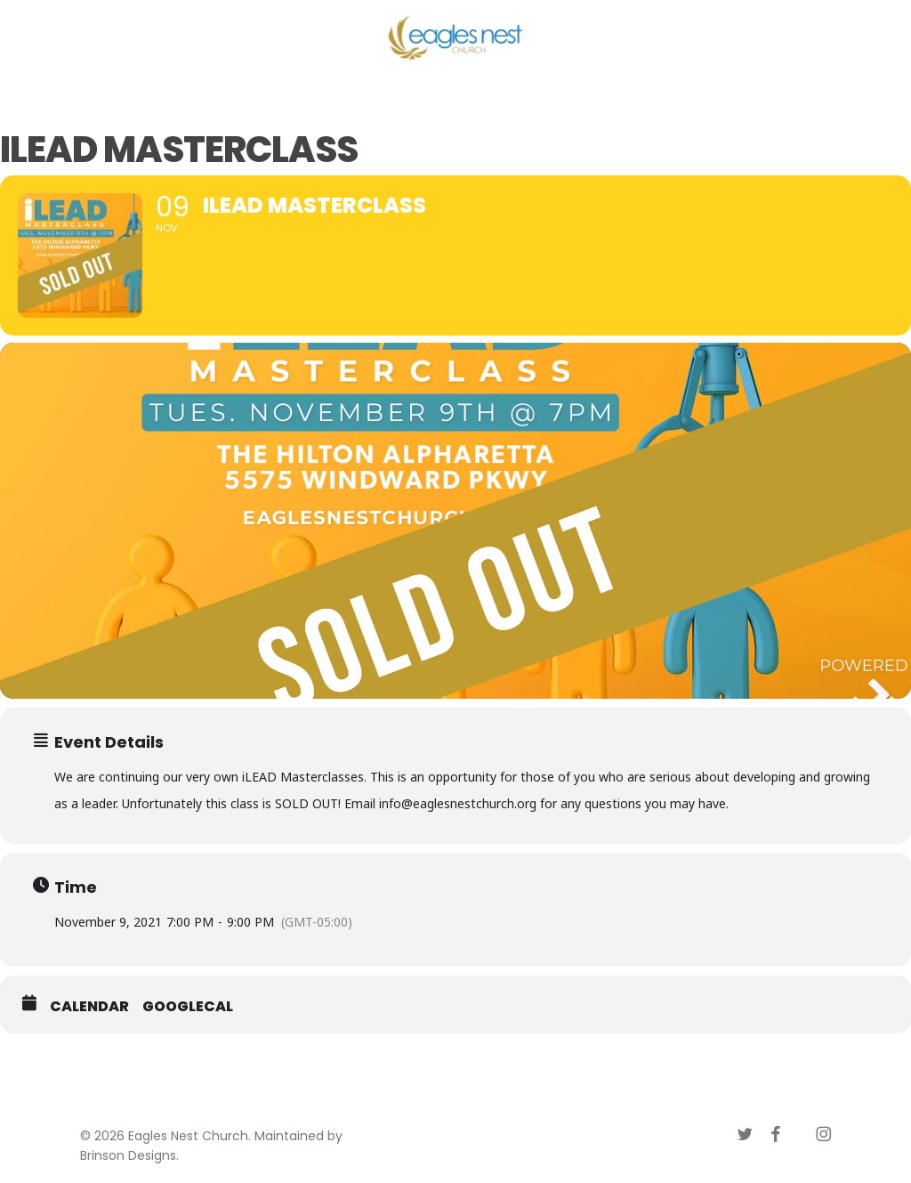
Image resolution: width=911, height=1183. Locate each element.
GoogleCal (187, 1007)
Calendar (89, 1007)
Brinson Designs (128, 1155)
